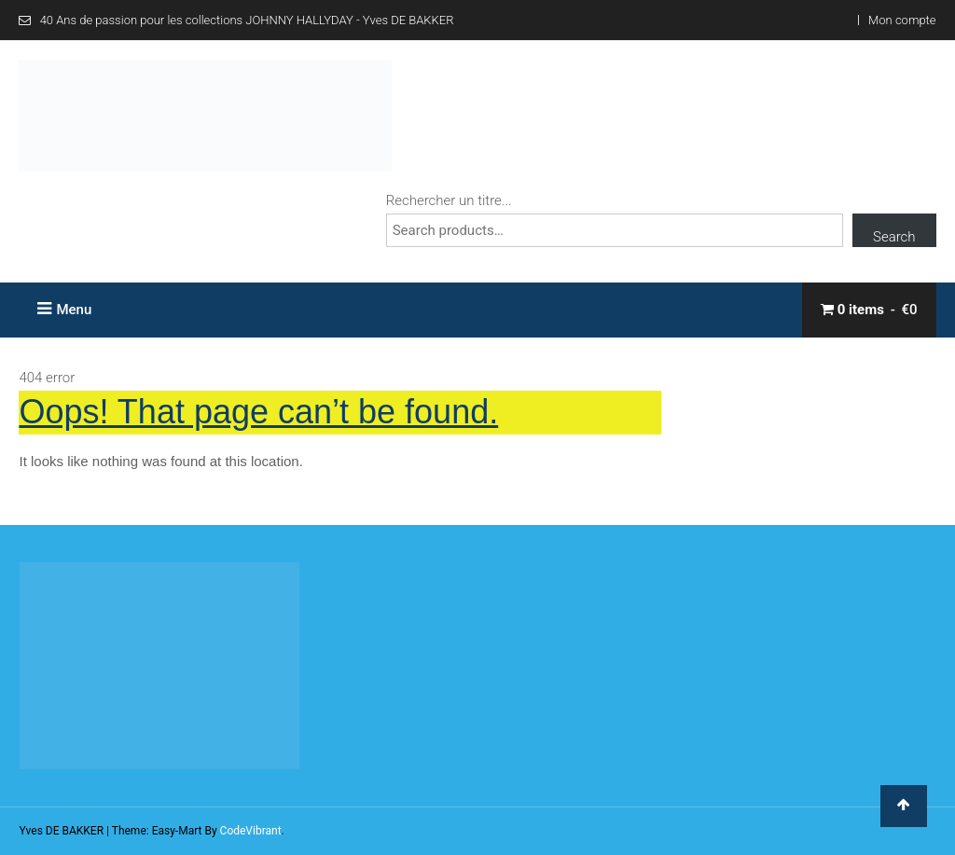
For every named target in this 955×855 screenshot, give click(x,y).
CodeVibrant (251, 830)
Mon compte (901, 20)
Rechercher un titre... (449, 200)
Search (894, 236)
